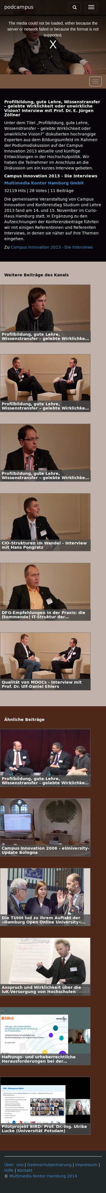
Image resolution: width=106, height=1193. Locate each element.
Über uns (13, 1164)
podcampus (18, 7)
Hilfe (9, 1170)
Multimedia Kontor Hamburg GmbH (44, 183)
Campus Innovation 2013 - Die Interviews (52, 247)
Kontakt (24, 1170)
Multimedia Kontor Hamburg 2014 (43, 1176)
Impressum (86, 1164)
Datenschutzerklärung (49, 1164)
